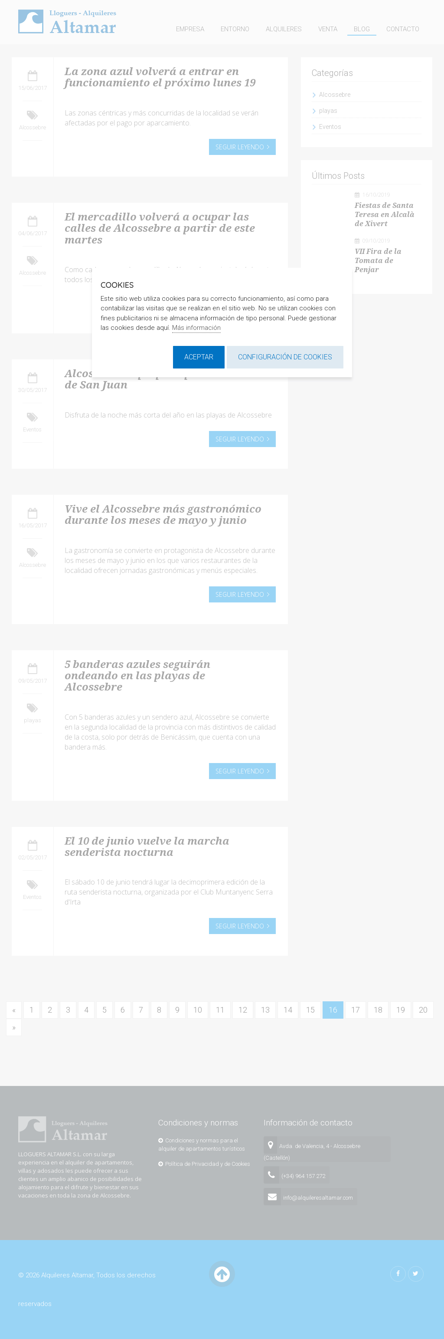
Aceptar (198, 357)
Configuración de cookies (285, 357)
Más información (196, 328)
